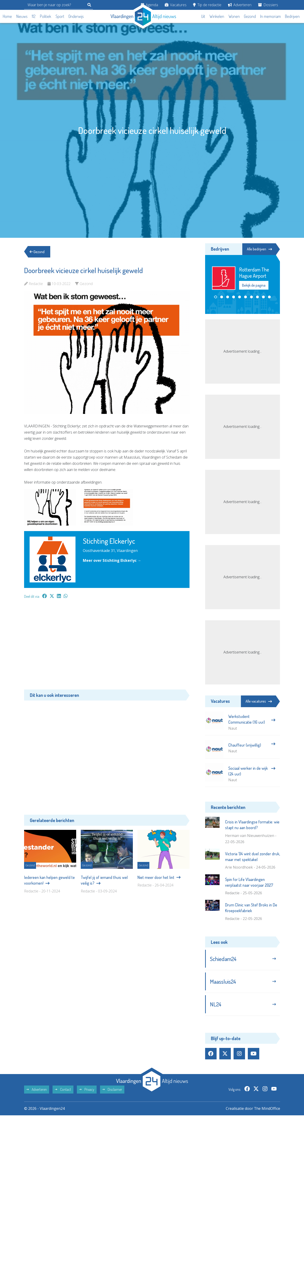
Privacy (86, 1089)
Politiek (45, 16)
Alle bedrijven (259, 249)
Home (7, 16)
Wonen (234, 16)
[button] (216, 296)
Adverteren (239, 4)
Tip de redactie (207, 4)
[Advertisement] (107, 646)
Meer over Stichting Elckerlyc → (112, 560)
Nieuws (22, 16)
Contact (63, 1089)
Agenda (149, 4)
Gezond (250, 16)
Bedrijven (292, 16)
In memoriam (270, 16)
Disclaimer (112, 1089)
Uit (203, 16)
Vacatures (176, 4)
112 (34, 16)
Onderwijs (76, 16)
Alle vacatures (258, 701)
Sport (60, 16)
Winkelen (216, 16)
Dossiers (268, 4)
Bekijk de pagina (253, 285)
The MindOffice (267, 1108)
